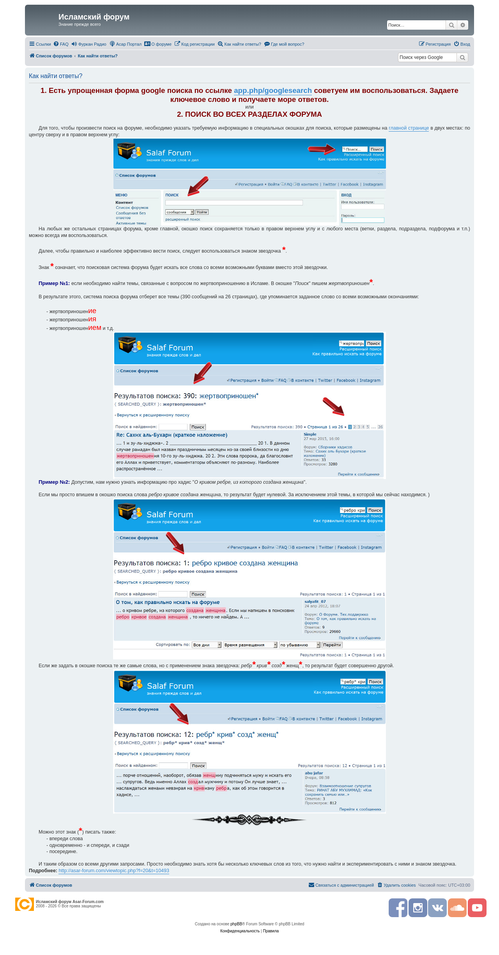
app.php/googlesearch (273, 90)
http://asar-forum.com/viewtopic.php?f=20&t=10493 (113, 870)
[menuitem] (61, 44)
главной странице (409, 128)
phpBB (236, 924)
